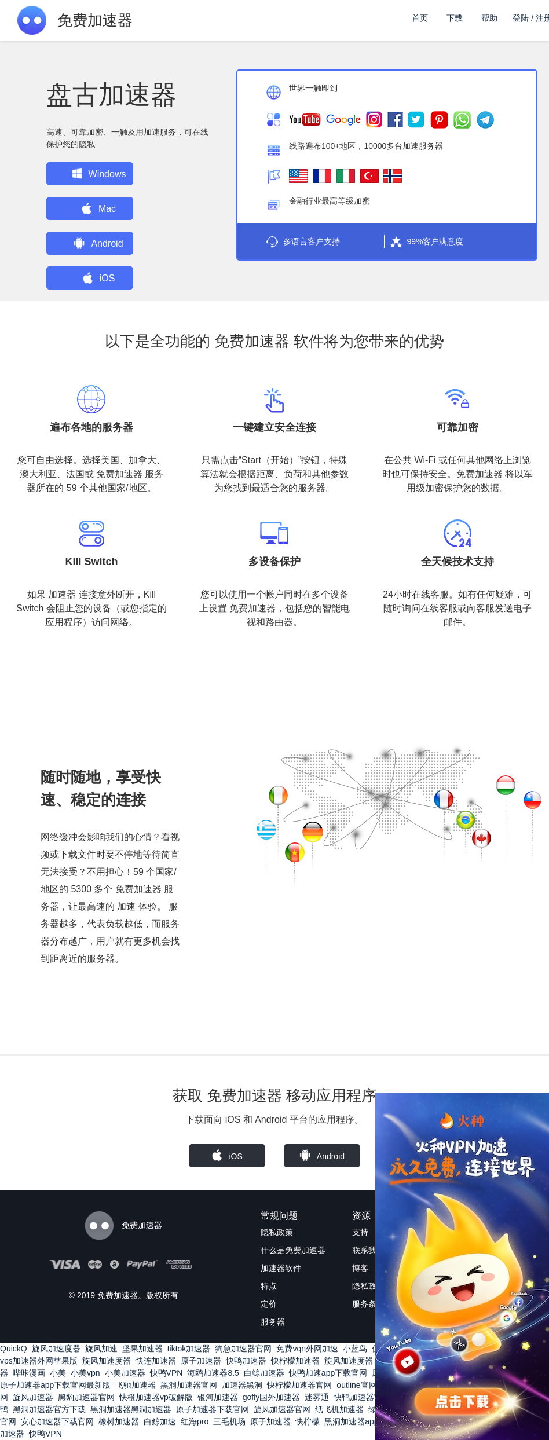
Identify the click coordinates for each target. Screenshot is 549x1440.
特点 (269, 1286)
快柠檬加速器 (295, 1360)
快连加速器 (156, 1360)
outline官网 (356, 1385)
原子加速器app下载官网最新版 (55, 1385)
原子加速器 (201, 1360)
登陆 (521, 18)
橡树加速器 (118, 1421)
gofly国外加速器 (272, 1397)
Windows (98, 173)
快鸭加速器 (246, 1360)
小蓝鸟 (355, 1348)
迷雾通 (317, 1397)
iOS (98, 278)
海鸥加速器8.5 (213, 1372)
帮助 (489, 18)
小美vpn (85, 1372)
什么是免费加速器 (293, 1250)
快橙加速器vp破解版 (156, 1397)
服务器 (273, 1322)
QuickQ (13, 1348)
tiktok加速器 (189, 1348)
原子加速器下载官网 (212, 1409)
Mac (98, 208)
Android (98, 243)
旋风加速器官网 (282, 1409)
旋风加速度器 (56, 1348)
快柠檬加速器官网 (299, 1385)
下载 (454, 18)
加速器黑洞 (242, 1385)
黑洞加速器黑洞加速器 (130, 1409)
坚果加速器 (142, 1348)
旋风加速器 (33, 1397)
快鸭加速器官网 (362, 1397)
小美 (58, 1372)
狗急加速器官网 (243, 1348)
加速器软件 (281, 1268)
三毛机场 (229, 1421)
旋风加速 (101, 1348)
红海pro (194, 1421)
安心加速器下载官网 (57, 1421)
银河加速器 (217, 1397)
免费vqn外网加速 (307, 1348)
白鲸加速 (160, 1421)
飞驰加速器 (135, 1385)
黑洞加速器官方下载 (49, 1409)
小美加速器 (125, 1372)
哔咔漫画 (29, 1372)
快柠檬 (307, 1421)
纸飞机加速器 (339, 1409)
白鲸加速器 (264, 1372)
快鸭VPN (166, 1372)
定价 (269, 1304)
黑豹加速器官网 (86, 1397)
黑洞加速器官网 (188, 1385)
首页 (420, 18)
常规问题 (279, 1216)
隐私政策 (277, 1232)
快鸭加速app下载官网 (328, 1372)
